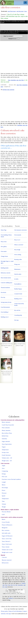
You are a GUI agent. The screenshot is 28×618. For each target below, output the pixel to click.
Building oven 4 (18, 298)
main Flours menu (12, 11)
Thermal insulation (5, 287)
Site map (16, 320)
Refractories (5, 562)
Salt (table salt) (6, 533)
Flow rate (4, 476)
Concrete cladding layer (6, 282)
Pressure (4, 493)
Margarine (4, 527)
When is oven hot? (18, 244)
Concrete (4, 557)
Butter (3, 519)
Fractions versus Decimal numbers (11, 479)
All (11, 458)
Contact (25, 612)
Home (7, 2)
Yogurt (4, 447)
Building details (4, 268)
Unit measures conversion (20, 230)
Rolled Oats (5, 436)
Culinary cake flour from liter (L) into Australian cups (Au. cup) (14, 585)
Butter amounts (6, 422)
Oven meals (3, 251)
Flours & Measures (7, 525)
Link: (3, 594)
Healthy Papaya (18, 289)
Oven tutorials (17, 235)
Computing (5, 471)
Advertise (3, 614)
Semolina (4, 438)
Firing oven (17, 264)
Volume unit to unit (7, 549)
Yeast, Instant (5, 547)
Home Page (3, 230)
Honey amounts (6, 430)
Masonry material (6, 560)
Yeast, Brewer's (6, 541)
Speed (3, 495)
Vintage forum (4, 256)
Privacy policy (4, 612)
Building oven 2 (5, 317)
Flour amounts (6, 427)
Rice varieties (5, 530)
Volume (4, 504)
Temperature (5, 449)
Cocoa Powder (6, 522)
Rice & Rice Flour (7, 433)
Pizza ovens (3, 241)
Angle (3, 465)
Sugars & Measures (7, 536)
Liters (25, 11)
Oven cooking (17, 254)
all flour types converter (8, 89)
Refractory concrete (5, 272)
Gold (3, 514)
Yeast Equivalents (7, 444)
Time (3, 501)
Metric (4, 484)
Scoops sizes (5, 452)
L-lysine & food (18, 293)
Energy (4, 473)
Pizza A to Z (17, 239)
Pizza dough (17, 249)
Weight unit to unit (7, 552)
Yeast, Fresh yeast (7, 544)
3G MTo (16, 279)
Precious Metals (6, 511)
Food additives (17, 284)
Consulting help (18, 315)
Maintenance (17, 269)
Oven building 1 (5, 312)
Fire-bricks (3, 292)
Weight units (5, 460)
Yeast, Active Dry (7, 538)
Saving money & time (6, 302)
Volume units (5, 458)
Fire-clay (3, 297)
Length (4, 482)
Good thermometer (5, 307)
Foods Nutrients (6, 455)
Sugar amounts (6, 441)
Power (3, 490)
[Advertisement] (14, 58)
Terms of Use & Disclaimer (15, 612)
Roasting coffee (18, 259)
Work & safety (17, 274)
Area (3, 468)
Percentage (5, 487)
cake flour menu (20, 11)
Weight (4, 506)
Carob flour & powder (8, 425)
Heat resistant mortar (6, 277)
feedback (11, 599)
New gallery (4, 246)
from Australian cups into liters (16, 80)
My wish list (17, 310)
